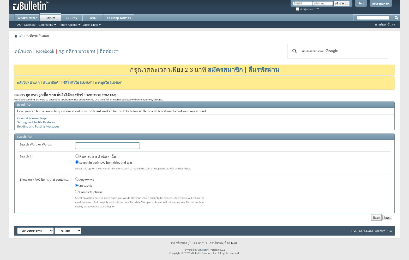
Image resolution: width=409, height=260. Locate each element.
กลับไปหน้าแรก (28, 83)
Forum (50, 18)
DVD (93, 18)
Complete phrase (89, 192)
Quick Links (90, 24)
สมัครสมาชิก (380, 4)
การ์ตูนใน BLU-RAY (108, 83)
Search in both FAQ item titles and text (103, 162)
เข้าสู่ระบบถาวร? (307, 9)
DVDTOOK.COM (362, 231)
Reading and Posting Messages (38, 126)
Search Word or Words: (36, 144)
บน (389, 231)
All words (83, 186)
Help (361, 3)
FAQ (18, 24)
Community (46, 24)
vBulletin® (204, 249)
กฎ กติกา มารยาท (76, 51)
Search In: (26, 156)
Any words (84, 179)
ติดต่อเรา (108, 51)
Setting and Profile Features (36, 122)
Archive (380, 231)
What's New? (27, 18)
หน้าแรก (23, 51)
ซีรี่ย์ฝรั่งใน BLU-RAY (77, 83)
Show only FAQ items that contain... (44, 179)
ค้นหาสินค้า (51, 83)
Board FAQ (24, 104)
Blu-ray (72, 18)
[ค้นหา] (337, 51)
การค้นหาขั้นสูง (385, 24)
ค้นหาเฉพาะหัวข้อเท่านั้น (95, 156)
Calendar (30, 24)
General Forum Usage (32, 118)
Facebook (45, 51)
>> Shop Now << (119, 18)
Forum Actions (68, 24)
